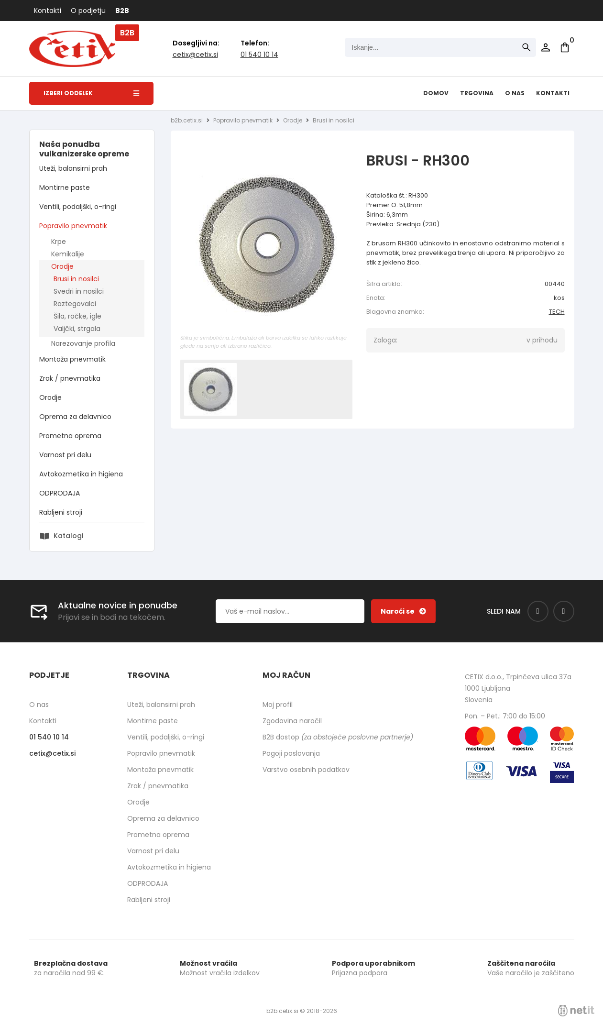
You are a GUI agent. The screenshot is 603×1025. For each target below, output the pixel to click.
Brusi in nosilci (76, 279)
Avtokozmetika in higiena (81, 474)
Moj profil (278, 704)
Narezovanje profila (83, 343)
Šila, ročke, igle (77, 316)
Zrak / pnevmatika (69, 378)
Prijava (545, 47)
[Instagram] (563, 611)
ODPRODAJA (59, 493)
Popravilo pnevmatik (73, 226)
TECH (557, 311)
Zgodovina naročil (292, 721)
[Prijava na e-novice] (403, 611)
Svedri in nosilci (79, 291)
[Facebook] (537, 611)
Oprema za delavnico (75, 416)
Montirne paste (64, 187)
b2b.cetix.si (187, 120)
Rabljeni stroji (60, 512)
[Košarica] (564, 47)
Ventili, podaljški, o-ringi (77, 206)
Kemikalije (67, 254)
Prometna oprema (70, 436)
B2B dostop (338, 737)
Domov (436, 93)
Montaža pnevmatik (72, 359)
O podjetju (88, 10)
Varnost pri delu (65, 455)
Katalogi (68, 535)
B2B (122, 10)
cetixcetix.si (195, 54)
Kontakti (47, 10)
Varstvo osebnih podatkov (306, 769)
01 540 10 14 (259, 54)
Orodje (62, 266)
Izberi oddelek (91, 93)
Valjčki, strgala (77, 328)
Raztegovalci (75, 304)
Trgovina (476, 93)
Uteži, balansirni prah (73, 168)
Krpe (58, 241)
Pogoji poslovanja (291, 753)
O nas (515, 93)
